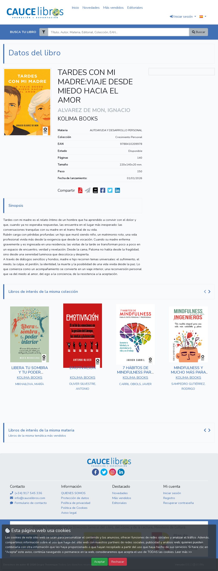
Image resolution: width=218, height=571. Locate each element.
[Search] (118, 32)
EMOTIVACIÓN (83, 367)
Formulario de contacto (28, 503)
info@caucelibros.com (27, 498)
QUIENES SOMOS (73, 493)
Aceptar (99, 561)
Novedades (91, 7)
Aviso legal (69, 513)
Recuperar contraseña (178, 503)
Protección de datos (75, 498)
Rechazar (117, 561)
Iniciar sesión (172, 493)
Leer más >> (183, 552)
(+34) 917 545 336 (26, 493)
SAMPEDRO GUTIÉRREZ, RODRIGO (188, 386)
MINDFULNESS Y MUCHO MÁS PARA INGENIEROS (188, 372)
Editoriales (135, 7)
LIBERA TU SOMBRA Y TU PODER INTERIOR (29, 372)
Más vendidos (113, 7)
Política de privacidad (75, 503)
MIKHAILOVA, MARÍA (29, 384)
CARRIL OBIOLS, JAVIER (135, 384)
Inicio (75, 7)
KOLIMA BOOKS (78, 119)
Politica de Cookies (74, 508)
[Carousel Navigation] (208, 292)
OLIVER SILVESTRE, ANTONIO (82, 386)
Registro (169, 498)
